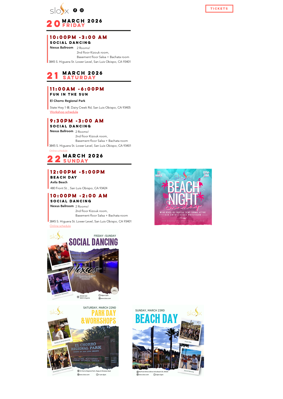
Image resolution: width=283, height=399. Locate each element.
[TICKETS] (219, 9)
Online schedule (60, 226)
